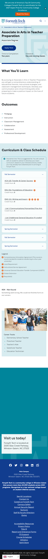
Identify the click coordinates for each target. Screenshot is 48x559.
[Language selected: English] (11, 557)
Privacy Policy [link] (24, 526)
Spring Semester (11, 235)
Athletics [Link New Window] (24, 540)
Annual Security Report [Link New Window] (24, 507)
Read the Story (23, 14)
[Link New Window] (10, 465)
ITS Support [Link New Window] (24, 535)
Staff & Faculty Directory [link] (24, 513)
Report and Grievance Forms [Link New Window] (24, 532)
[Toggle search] (41, 21)
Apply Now (9, 48)
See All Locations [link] (24, 496)
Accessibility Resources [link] (24, 524)
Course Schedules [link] (24, 537)
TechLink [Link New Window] (24, 510)
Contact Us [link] (24, 499)
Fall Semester (10, 180)
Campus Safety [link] (24, 505)
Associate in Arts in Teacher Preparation (17, 27)
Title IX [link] (24, 529)
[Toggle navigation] (45, 21)
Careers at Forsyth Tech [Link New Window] (24, 502)
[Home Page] (13, 21)
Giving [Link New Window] (24, 515)
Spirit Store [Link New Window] (24, 543)
